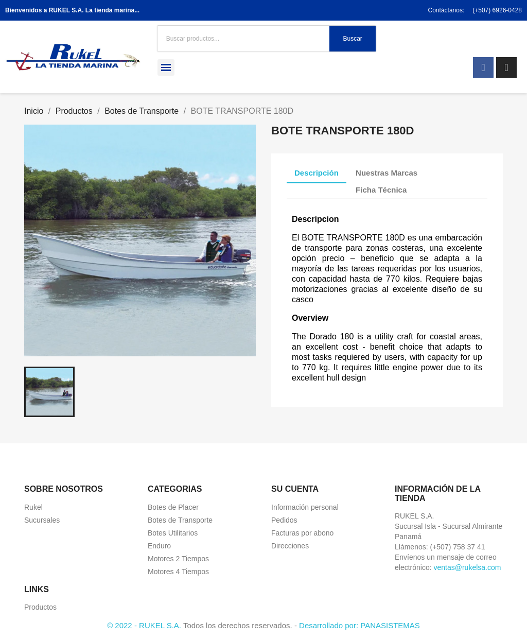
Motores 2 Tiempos (178, 559)
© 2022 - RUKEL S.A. (144, 625)
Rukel (33, 507)
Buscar (352, 38)
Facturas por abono (302, 533)
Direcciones (290, 546)
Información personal (305, 507)
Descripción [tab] (316, 172)
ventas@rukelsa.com (467, 567)
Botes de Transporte (180, 520)
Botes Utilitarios (173, 533)
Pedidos (284, 520)
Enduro (159, 546)
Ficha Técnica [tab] (381, 189)
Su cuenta (295, 489)
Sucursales (42, 520)
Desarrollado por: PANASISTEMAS (359, 625)
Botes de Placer (173, 507)
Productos (40, 607)
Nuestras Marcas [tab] (386, 172)
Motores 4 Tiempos (178, 571)
